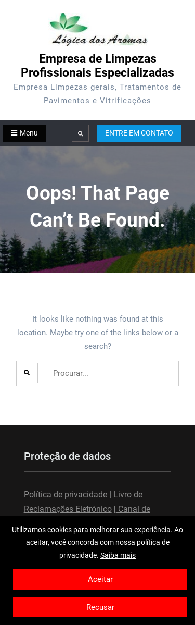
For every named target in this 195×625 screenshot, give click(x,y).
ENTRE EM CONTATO (139, 133)
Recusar (100, 607)
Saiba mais (118, 555)
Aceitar (100, 579)
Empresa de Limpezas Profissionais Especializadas (97, 66)
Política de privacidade (65, 494)
